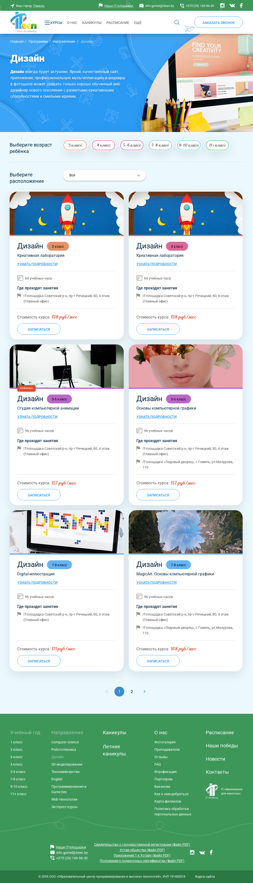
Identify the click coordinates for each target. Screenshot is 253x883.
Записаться (39, 329)
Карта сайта (205, 876)
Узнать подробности (37, 264)
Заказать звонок (218, 23)
